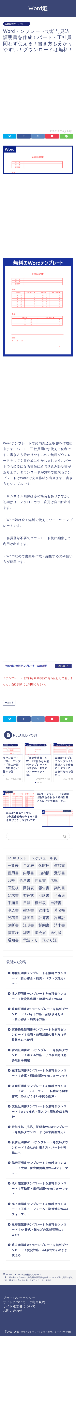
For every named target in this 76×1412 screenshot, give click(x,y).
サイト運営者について (19, 1305)
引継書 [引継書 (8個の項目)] (44, 895)
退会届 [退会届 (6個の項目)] (40, 932)
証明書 (10, 702)
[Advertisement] (38, 90)
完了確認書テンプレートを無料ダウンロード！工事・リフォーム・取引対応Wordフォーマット (40, 1208)
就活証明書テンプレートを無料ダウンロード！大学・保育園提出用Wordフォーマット (40, 1167)
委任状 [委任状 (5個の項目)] (28, 895)
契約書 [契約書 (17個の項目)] (59, 887)
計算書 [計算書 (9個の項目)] (44, 917)
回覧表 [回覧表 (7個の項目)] (28, 887)
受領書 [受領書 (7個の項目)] (59, 872)
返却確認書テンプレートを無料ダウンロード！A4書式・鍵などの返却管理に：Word (39, 1229)
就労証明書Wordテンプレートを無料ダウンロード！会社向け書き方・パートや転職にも (40, 1146)
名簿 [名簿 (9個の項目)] (54, 880)
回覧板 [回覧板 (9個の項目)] (13, 887)
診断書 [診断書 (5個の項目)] (13, 924)
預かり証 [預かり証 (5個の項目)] (49, 939)
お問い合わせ (12, 1309)
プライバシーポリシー (19, 1297)
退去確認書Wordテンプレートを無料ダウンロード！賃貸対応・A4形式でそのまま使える (40, 1249)
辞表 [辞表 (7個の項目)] (26, 932)
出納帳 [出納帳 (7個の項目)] (44, 872)
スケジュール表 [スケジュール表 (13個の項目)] (44, 857)
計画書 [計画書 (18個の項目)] (28, 917)
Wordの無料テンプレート (16, 24)
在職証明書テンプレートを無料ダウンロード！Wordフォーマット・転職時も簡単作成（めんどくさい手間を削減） (40, 1090)
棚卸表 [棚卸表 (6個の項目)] (40, 902)
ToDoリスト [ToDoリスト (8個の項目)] (17, 857)
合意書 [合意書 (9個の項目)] (24, 880)
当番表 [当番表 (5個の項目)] (59, 895)
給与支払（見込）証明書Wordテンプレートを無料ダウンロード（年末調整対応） (40, 1129)
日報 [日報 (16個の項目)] (26, 902)
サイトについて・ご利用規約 (24, 1301)
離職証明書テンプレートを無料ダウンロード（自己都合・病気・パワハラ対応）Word (39, 977)
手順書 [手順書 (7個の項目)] (13, 902)
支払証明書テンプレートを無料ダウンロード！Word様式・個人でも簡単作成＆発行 (40, 1110)
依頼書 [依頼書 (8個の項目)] (59, 865)
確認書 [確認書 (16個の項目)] (28, 910)
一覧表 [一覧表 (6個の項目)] (13, 865)
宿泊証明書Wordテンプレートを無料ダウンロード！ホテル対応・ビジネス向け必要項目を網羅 (40, 1054)
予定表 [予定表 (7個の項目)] (28, 865)
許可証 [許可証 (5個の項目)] (59, 917)
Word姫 (38, 8)
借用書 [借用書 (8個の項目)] (13, 872)
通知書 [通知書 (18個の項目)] (13, 939)
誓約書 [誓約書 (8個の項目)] (44, 924)
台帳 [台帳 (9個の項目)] (11, 880)
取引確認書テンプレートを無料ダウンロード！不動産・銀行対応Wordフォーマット (40, 1187)
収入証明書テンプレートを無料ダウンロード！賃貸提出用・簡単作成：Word (39, 995)
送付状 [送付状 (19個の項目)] (55, 932)
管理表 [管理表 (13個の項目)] (44, 910)
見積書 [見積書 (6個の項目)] (13, 917)
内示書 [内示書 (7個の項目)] (28, 872)
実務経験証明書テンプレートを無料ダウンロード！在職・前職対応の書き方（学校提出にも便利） (39, 1034)
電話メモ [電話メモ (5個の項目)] (30, 939)
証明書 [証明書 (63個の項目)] (28, 924)
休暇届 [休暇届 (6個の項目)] (44, 865)
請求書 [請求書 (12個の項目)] (59, 924)
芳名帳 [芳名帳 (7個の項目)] (59, 910)
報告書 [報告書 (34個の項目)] (44, 887)
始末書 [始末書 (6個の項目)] (13, 895)
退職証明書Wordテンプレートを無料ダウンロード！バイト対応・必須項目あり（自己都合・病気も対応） (40, 1013)
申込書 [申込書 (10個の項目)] (13, 910)
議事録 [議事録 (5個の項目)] (13, 932)
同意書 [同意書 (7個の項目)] (40, 880)
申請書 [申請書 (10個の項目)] (55, 902)
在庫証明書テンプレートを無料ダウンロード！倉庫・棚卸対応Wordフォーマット (40, 1072)
